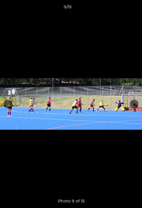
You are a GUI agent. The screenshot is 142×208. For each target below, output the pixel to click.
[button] (121, 8)
